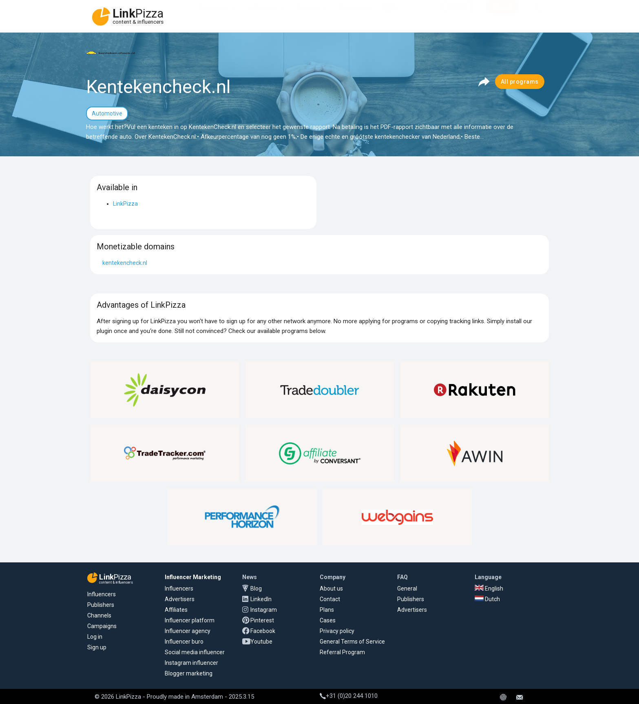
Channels (99, 615)
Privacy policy (337, 631)
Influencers (263, 16)
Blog (256, 588)
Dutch (487, 599)
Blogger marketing (188, 673)
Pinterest (262, 620)
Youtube (261, 641)
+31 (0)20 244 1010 (349, 696)
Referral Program (342, 652)
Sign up (96, 647)
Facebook (262, 631)
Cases (328, 620)
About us (331, 588)
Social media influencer (195, 652)
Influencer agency (187, 631)
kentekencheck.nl (124, 263)
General (407, 588)
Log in (94, 636)
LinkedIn (261, 599)
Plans (327, 609)
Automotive (107, 113)
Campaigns (102, 626)
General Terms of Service (352, 641)
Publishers (100, 605)
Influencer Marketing (193, 577)
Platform (352, 16)
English (489, 588)
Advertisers (214, 16)
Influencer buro (184, 641)
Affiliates (309, 16)
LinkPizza (125, 203)
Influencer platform (189, 620)
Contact (330, 599)
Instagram (263, 609)
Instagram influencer (191, 663)
